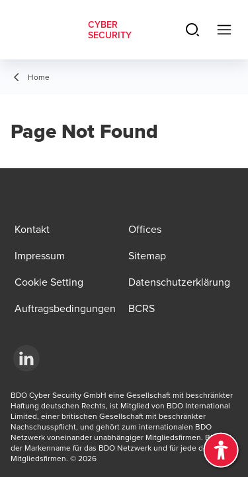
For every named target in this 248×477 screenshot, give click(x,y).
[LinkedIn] (26, 358)
